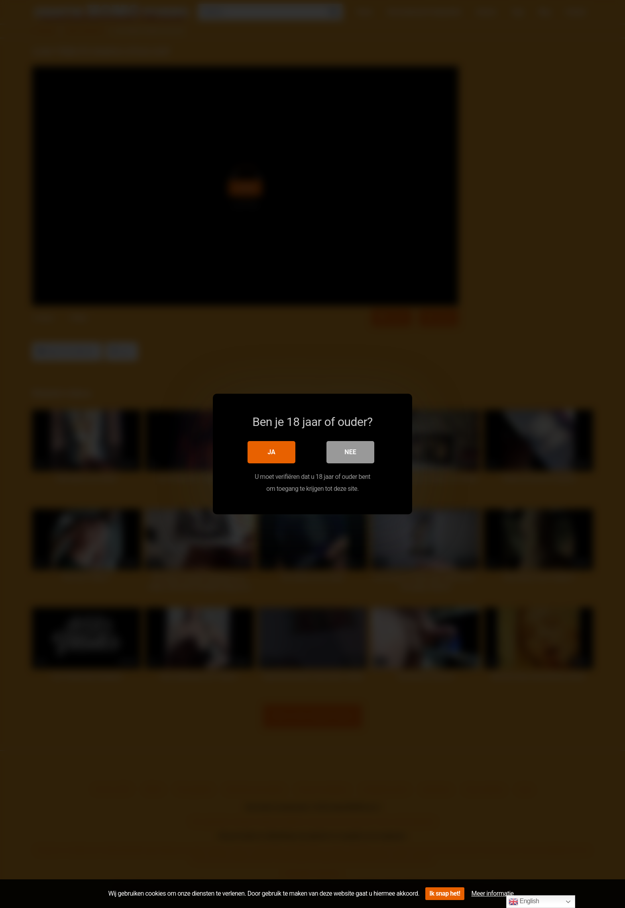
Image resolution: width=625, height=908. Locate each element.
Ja (271, 452)
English (524, 901)
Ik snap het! (444, 893)
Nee (350, 452)
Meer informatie (493, 893)
